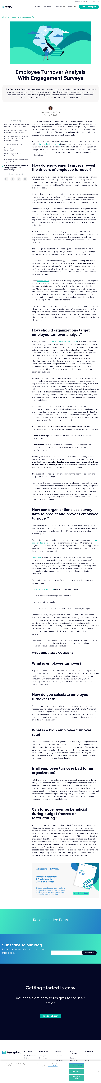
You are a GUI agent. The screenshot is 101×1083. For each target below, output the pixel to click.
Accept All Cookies (76, 1077)
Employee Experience (43, 1057)
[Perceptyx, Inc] (11, 1053)
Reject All (76, 1071)
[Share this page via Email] (25, 179)
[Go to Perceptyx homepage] (7, 7)
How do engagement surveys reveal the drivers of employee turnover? (16, 125)
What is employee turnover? (13, 144)
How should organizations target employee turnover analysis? (15, 131)
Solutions (47, 6)
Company (70, 6)
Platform (37, 6)
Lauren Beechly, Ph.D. (50, 112)
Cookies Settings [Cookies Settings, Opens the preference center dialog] (76, 1065)
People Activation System (30, 1057)
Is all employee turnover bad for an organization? (16, 161)
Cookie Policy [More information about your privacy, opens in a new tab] (52, 1066)
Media (87, 1060)
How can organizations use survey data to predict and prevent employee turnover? (16, 138)
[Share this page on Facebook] (12, 179)
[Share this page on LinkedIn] (6, 179)
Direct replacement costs (44, 589)
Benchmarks (59, 1060)
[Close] (98, 1072)
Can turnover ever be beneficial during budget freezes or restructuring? (16, 168)
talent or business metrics (49, 144)
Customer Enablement (74, 1059)
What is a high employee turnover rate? (12, 155)
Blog (4, 17)
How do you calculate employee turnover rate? (15, 149)
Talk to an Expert (89, 7)
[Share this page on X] (19, 179)
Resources (58, 6)
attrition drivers (43, 281)
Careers (88, 1056)
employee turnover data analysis (63, 342)
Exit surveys (37, 557)
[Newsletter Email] (66, 953)
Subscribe (89, 953)
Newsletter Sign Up (81, 1)
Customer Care (94, 1)
